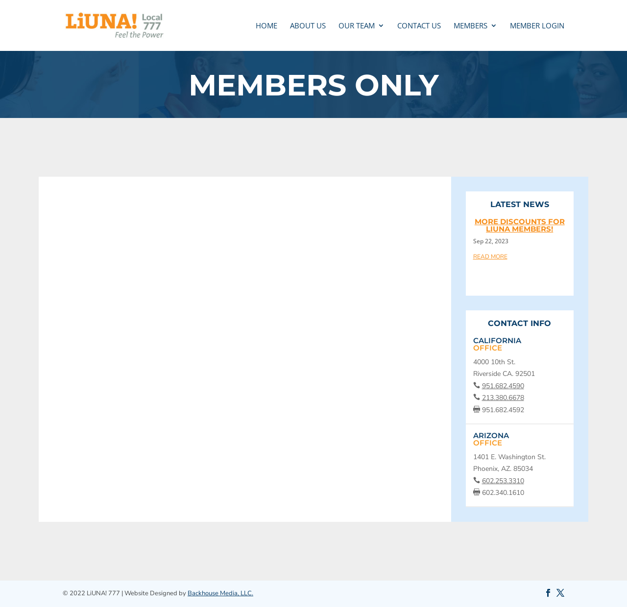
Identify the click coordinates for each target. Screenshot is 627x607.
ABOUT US (308, 26)
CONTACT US (419, 26)
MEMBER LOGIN (537, 26)
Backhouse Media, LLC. (220, 593)
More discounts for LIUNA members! (520, 225)
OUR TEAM (356, 26)
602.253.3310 (503, 481)
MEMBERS (470, 26)
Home (266, 26)
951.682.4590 (503, 386)
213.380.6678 (503, 397)
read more (490, 256)
